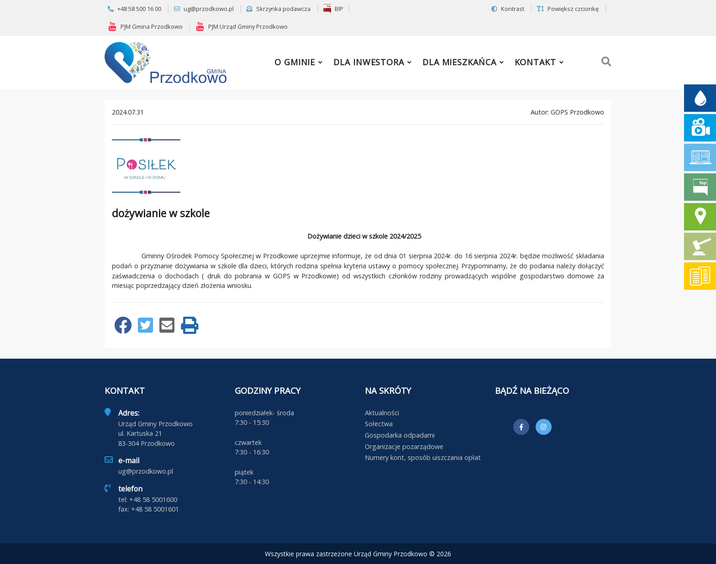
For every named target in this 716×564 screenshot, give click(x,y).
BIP (333, 8)
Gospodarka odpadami (400, 435)
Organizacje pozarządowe (404, 446)
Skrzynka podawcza (279, 9)
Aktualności (382, 412)
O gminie (294, 62)
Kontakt (535, 62)
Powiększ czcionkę (568, 9)
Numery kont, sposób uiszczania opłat (423, 457)
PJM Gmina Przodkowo (145, 26)
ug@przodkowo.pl (204, 9)
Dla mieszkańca (459, 62)
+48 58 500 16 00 (134, 9)
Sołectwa (379, 423)
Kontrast (507, 9)
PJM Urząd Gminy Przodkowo (241, 26)
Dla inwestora (368, 62)
